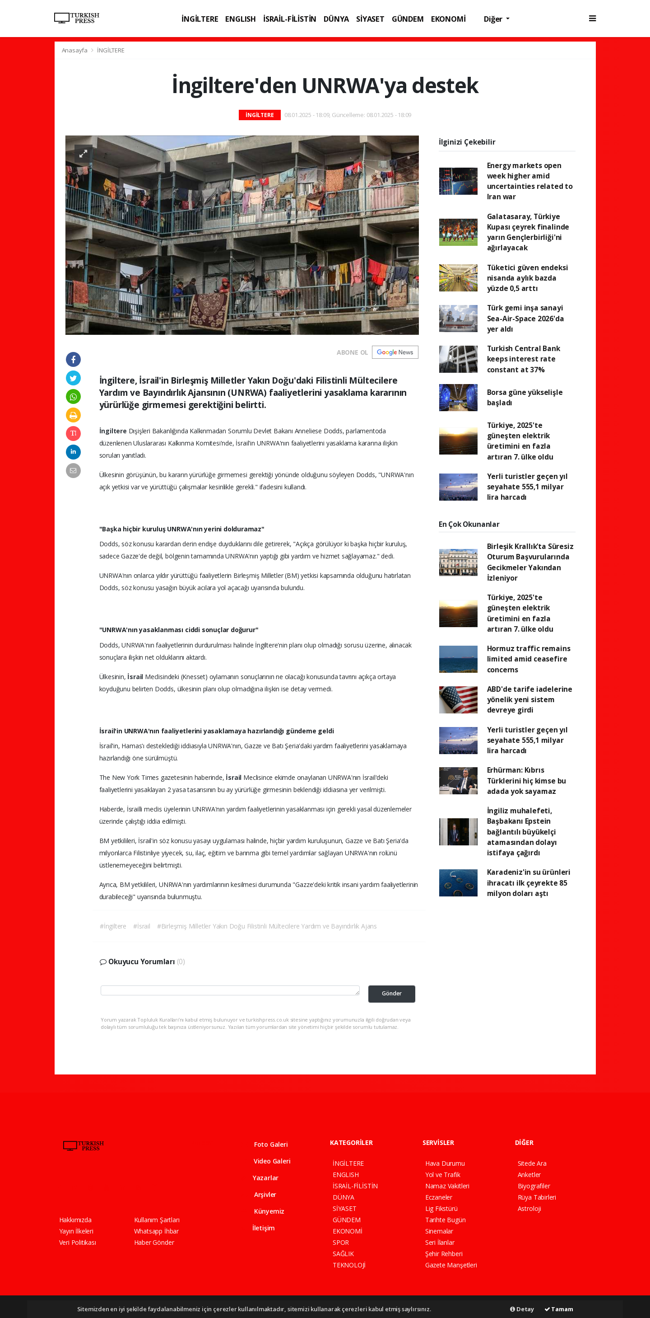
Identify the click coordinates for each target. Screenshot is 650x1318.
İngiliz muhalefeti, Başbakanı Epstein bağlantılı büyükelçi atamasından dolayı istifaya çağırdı (522, 832)
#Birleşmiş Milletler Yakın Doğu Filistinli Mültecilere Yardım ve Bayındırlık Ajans (267, 926)
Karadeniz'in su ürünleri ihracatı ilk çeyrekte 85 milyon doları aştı (529, 882)
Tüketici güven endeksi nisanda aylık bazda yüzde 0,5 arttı (527, 278)
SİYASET (370, 19)
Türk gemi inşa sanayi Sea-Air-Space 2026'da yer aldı (525, 318)
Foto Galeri (264, 1144)
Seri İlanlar (440, 1242)
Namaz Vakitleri (447, 1186)
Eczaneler (438, 1197)
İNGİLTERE (199, 19)
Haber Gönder (154, 1242)
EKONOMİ (448, 19)
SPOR (341, 1242)
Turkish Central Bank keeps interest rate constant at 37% (523, 359)
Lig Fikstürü (441, 1208)
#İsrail (141, 926)
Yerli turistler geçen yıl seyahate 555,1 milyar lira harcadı (527, 486)
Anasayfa (75, 50)
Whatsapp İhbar (156, 1231)
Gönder (392, 993)
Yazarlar (260, 1177)
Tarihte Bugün (445, 1219)
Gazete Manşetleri (451, 1265)
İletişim (258, 1228)
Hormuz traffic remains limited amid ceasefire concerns (529, 659)
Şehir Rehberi (444, 1253)
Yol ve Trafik (442, 1174)
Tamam (558, 1309)
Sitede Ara (532, 1163)
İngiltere (114, 431)
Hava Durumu (445, 1163)
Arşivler (258, 1194)
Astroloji (529, 1208)
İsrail (136, 676)
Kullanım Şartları (157, 1219)
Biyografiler (534, 1186)
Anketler (529, 1174)
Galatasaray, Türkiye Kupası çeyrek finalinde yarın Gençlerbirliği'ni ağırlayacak (528, 232)
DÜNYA (336, 19)
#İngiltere (113, 926)
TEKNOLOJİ (349, 1265)
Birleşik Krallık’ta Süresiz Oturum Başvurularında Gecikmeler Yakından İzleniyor (530, 562)
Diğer (494, 19)
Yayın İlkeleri (76, 1231)
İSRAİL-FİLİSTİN (289, 19)
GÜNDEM (408, 19)
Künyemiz (262, 1211)
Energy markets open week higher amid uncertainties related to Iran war (530, 181)
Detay (522, 1309)
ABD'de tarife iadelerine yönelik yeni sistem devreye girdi (529, 699)
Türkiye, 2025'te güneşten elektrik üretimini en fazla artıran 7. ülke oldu (520, 441)
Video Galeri (265, 1161)
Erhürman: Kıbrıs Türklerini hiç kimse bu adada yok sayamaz (526, 780)
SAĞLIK (343, 1253)
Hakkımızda (75, 1219)
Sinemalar (439, 1231)
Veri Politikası (77, 1242)
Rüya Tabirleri (537, 1197)
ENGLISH (240, 19)
